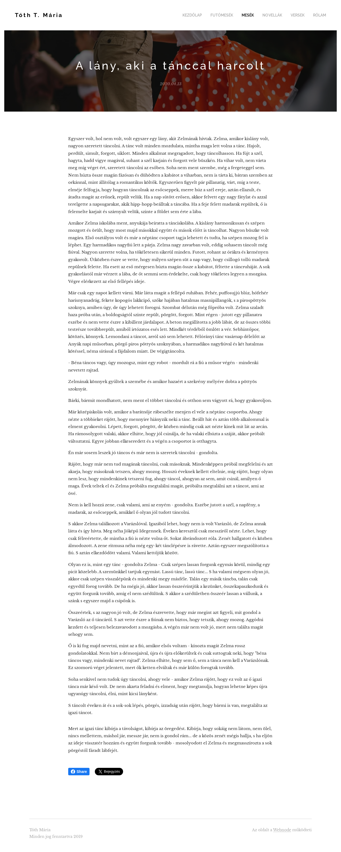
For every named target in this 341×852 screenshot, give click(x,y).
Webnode (282, 829)
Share (79, 771)
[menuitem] (200, 15)
